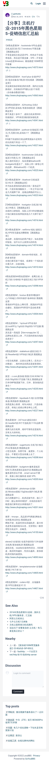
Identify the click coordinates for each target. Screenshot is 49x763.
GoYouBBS (30, 759)
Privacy (36, 755)
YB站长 (10, 40)
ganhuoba (17, 14)
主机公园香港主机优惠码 (21, 625)
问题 (10, 727)
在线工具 (12, 740)
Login (38, 3)
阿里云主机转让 (17, 618)
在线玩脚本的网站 (26, 740)
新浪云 (19, 735)
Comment (18, 691)
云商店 (11, 735)
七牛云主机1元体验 (18, 621)
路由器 (11, 720)
